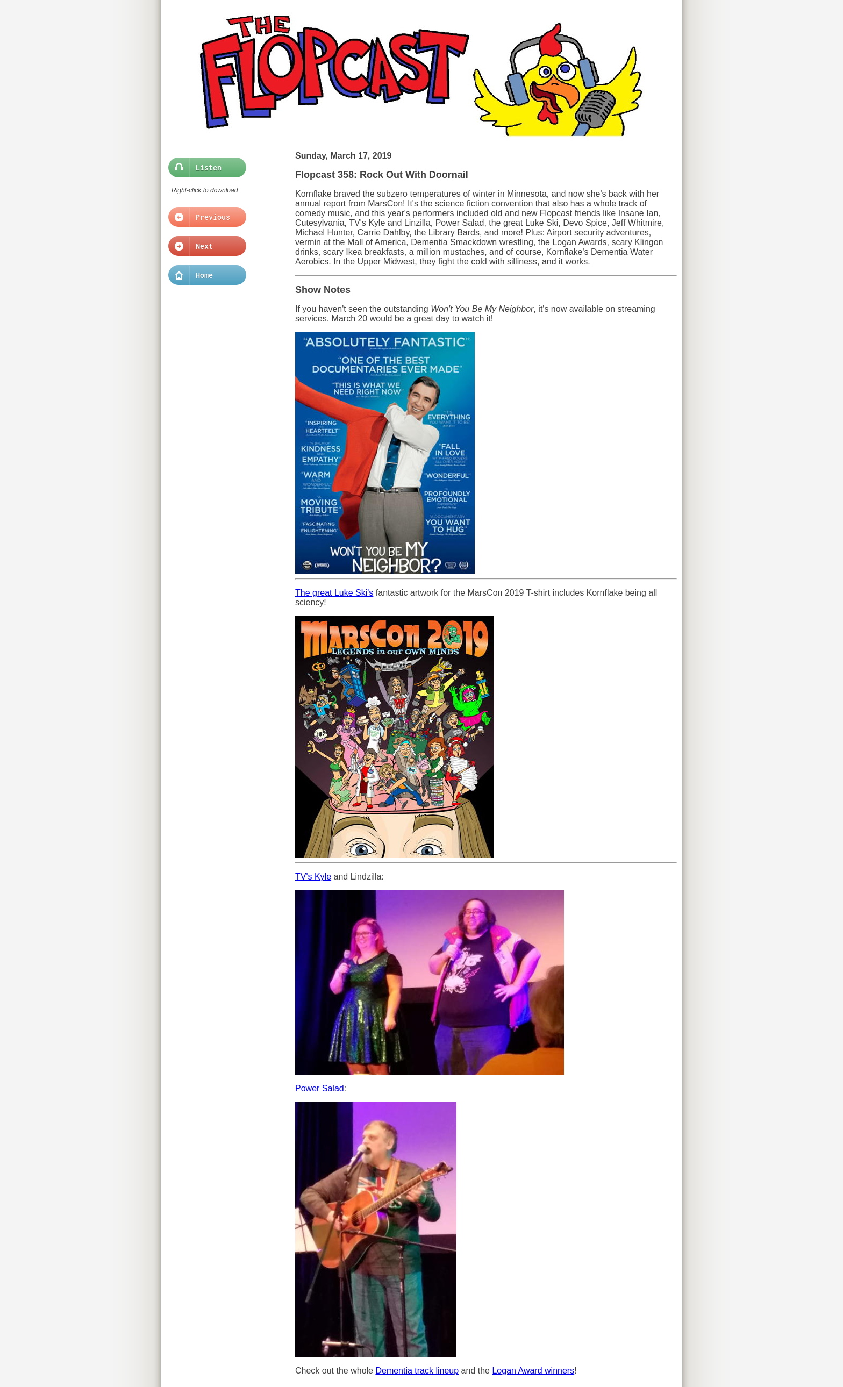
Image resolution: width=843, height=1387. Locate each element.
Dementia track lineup (417, 1370)
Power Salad (319, 1088)
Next (204, 246)
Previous (204, 217)
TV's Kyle (313, 876)
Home (204, 275)
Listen (204, 167)
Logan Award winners (533, 1370)
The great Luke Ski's (334, 592)
